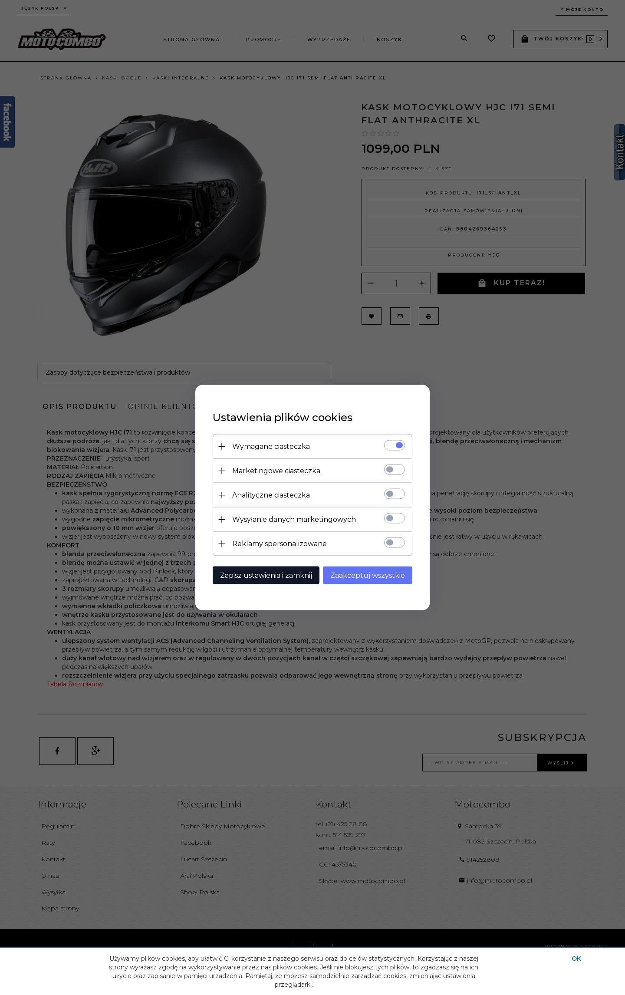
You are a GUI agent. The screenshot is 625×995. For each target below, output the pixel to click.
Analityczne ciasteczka (271, 495)
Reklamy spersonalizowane (279, 544)
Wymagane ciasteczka (271, 446)
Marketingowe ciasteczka (276, 471)
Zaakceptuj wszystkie (367, 575)
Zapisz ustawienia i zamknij (266, 575)
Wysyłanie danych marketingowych (294, 519)
